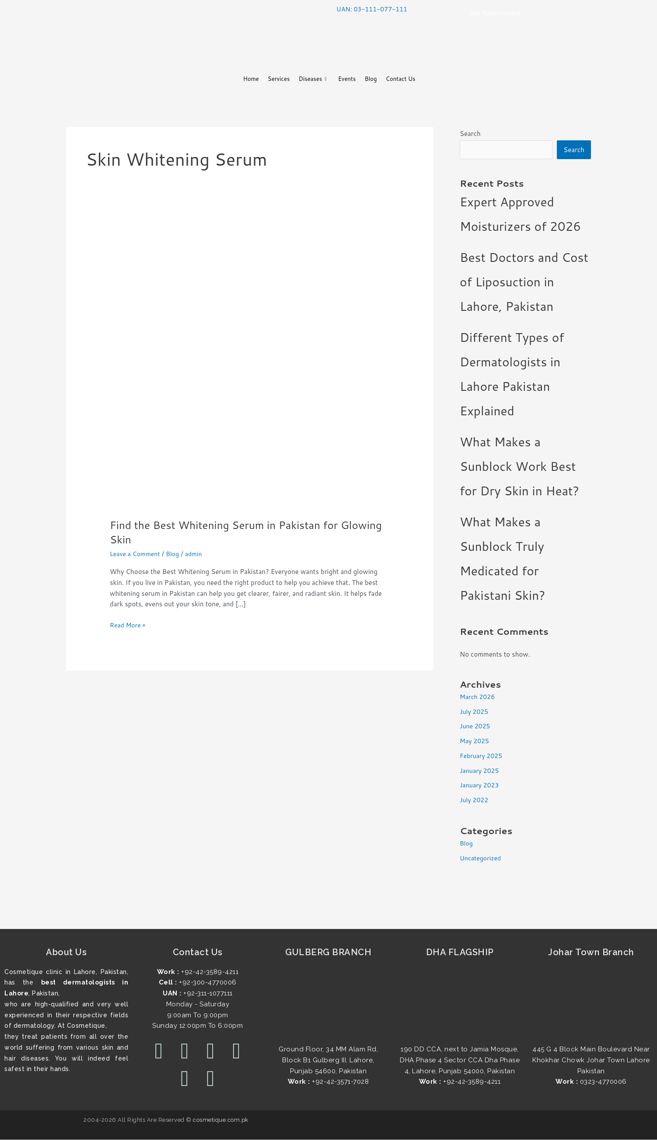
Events (349, 78)
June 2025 (476, 727)
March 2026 (478, 697)
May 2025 (475, 742)
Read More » (129, 625)
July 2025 (475, 712)
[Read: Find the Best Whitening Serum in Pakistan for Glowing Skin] (250, 367)
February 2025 (482, 756)
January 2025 (481, 771)
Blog (380, 78)
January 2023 (481, 786)
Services (267, 78)
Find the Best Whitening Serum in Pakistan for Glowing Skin (232, 532)
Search (470, 133)
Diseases (308, 79)
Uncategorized (482, 859)
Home (232, 78)
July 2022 (475, 801)
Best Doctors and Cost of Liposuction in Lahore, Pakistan (524, 283)
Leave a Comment (137, 553)
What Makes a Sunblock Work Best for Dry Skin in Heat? (519, 467)
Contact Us (417, 78)
